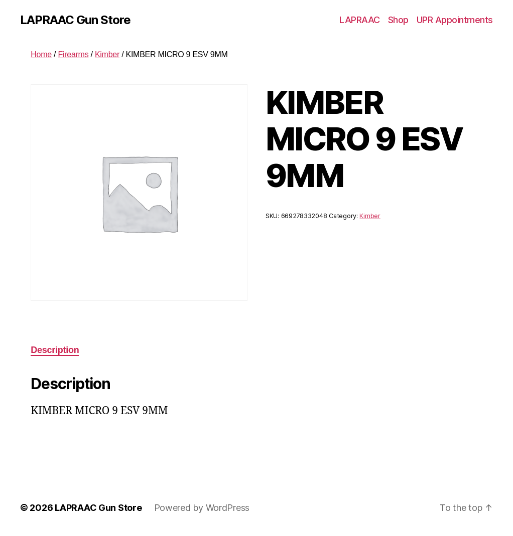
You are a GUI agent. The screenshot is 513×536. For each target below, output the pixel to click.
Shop (398, 20)
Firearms (73, 54)
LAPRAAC (359, 20)
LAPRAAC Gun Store (75, 20)
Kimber (107, 54)
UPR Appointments (455, 20)
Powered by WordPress (202, 507)
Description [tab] (55, 350)
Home (41, 54)
